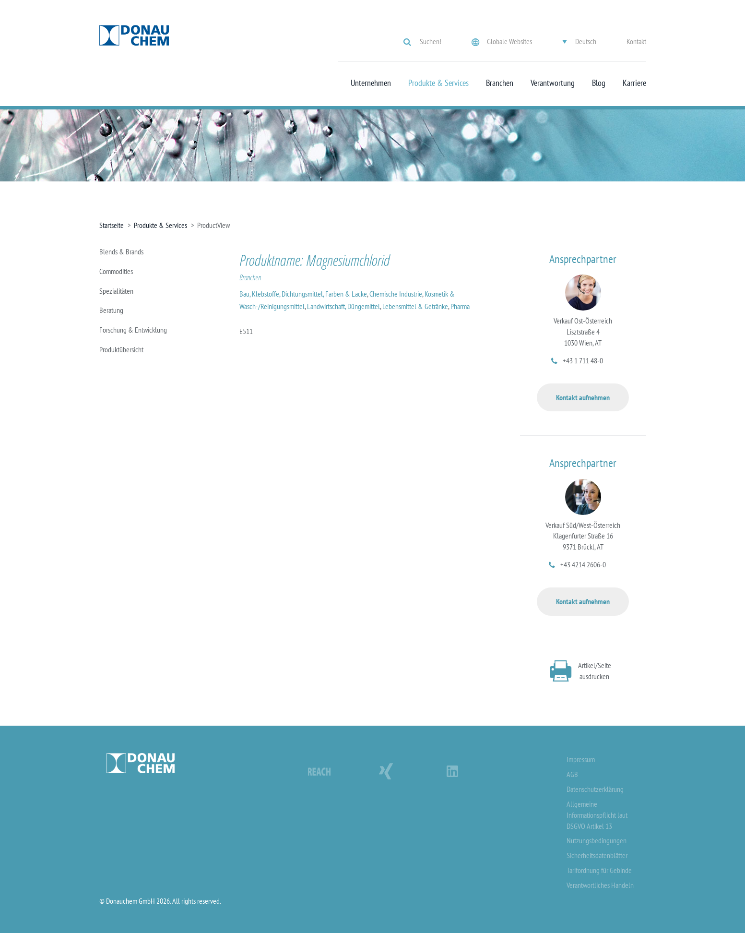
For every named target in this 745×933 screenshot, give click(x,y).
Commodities (116, 271)
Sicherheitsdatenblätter (597, 855)
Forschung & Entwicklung (133, 330)
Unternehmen (371, 83)
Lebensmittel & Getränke (415, 306)
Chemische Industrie (395, 294)
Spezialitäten (116, 291)
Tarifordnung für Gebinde (599, 870)
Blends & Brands (121, 251)
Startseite (111, 225)
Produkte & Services (438, 83)
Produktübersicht (121, 349)
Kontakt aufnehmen (583, 397)
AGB (572, 774)
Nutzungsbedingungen (597, 840)
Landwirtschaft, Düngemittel (343, 306)
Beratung (111, 310)
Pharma (460, 306)
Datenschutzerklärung (595, 789)
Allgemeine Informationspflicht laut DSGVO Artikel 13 (597, 815)
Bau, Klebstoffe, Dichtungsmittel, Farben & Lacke (303, 294)
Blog (598, 83)
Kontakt (636, 41)
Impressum (581, 759)
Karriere (634, 83)
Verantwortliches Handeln (600, 885)
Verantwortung (553, 83)
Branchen (499, 83)
